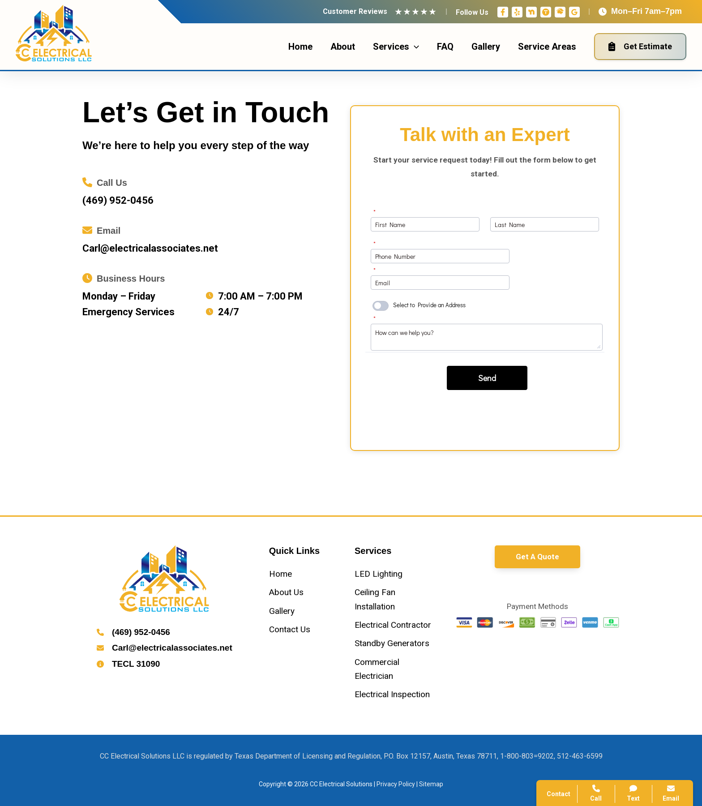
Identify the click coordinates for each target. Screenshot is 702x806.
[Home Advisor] (560, 12)
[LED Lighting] (378, 574)
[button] (537, 556)
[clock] (209, 295)
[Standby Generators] (392, 643)
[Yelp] (517, 12)
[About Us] (286, 592)
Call (596, 793)
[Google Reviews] (574, 12)
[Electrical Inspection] (392, 694)
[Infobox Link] (209, 190)
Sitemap (431, 784)
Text (633, 793)
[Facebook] (502, 12)
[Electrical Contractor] (393, 625)
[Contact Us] (289, 629)
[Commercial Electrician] (394, 669)
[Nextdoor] (531, 12)
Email (670, 793)
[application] (414, 46)
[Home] (280, 574)
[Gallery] (282, 611)
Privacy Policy (396, 784)
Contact (558, 793)
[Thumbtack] (545, 12)
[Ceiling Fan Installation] (394, 599)
